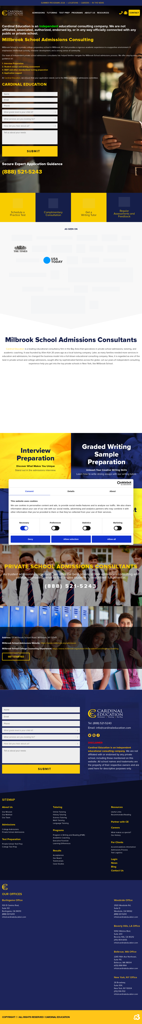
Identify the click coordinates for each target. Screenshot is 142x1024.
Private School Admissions (13, 832)
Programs (58, 830)
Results (57, 850)
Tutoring (57, 807)
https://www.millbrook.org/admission (58, 643)
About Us (7, 807)
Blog (113, 866)
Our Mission (7, 812)
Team (126, 12)
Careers (115, 827)
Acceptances (58, 855)
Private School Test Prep (12, 844)
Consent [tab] (29, 491)
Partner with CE (120, 821)
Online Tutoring (59, 812)
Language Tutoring (61, 823)
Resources (117, 807)
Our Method (7, 815)
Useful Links (116, 812)
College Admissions (10, 829)
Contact (134, 12)
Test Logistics (116, 853)
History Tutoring (59, 815)
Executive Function (61, 841)
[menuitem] (38, 13)
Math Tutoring (59, 820)
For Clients (117, 842)
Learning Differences (61, 843)
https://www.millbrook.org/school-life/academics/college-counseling (85, 648)
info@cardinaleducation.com (113, 728)
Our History (116, 835)
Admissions (8, 824)
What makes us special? (121, 832)
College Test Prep (9, 847)
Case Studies (58, 864)
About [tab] (113, 491)
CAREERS (85, 3)
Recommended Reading (121, 815)
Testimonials (58, 861)
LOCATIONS (73, 3)
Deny (30, 539)
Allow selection (70, 539)
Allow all (111, 539)
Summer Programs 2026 (53, 3)
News (114, 862)
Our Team (6, 818)
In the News (98, 3)
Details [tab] (71, 491)
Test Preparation (11, 839)
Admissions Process (119, 850)
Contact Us (117, 870)
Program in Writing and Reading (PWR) (69, 835)
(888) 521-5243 (102, 723)
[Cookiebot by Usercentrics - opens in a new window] (119, 483)
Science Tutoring (60, 818)
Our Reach (57, 858)
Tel (121, 12)
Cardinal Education (12, 78)
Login (114, 859)
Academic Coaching (61, 838)
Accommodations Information (123, 847)
